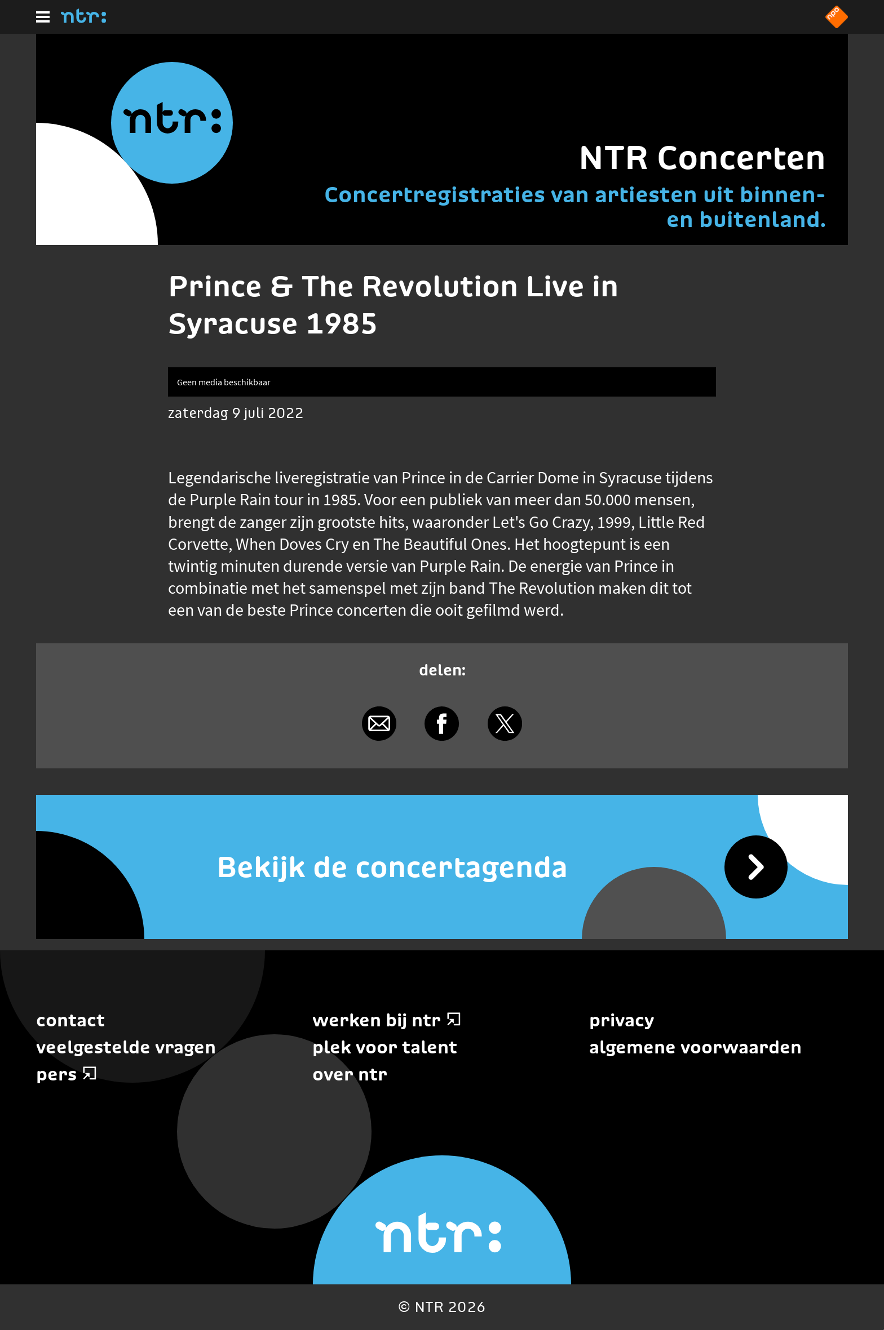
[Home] (83, 19)
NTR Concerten (702, 157)
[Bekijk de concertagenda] (442, 867)
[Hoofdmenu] (42, 17)
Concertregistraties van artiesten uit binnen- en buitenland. (575, 207)
